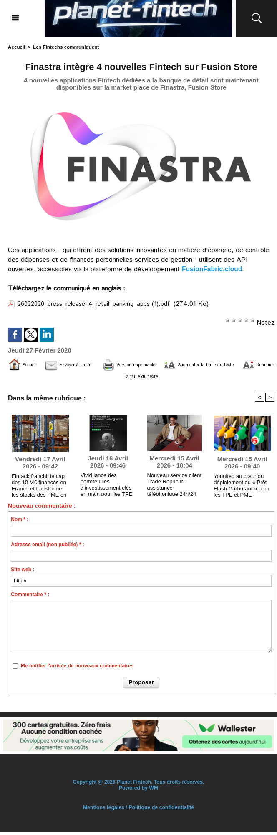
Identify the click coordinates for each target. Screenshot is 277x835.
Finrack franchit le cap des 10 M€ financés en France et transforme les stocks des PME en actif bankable (39, 486)
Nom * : (19, 522)
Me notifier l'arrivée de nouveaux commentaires (77, 669)
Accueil (16, 46)
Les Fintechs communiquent (63, 46)
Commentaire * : (30, 597)
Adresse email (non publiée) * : (47, 547)
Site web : (22, 572)
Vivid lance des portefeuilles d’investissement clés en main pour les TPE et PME (108, 485)
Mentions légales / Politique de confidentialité (138, 810)
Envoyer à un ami (85, 364)
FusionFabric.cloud (213, 268)
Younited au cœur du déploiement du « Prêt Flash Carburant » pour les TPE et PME (239, 486)
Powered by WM (138, 790)
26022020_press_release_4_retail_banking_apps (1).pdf (100, 303)
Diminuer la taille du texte (158, 377)
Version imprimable (161, 364)
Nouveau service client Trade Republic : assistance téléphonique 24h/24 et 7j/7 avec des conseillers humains (174, 485)
